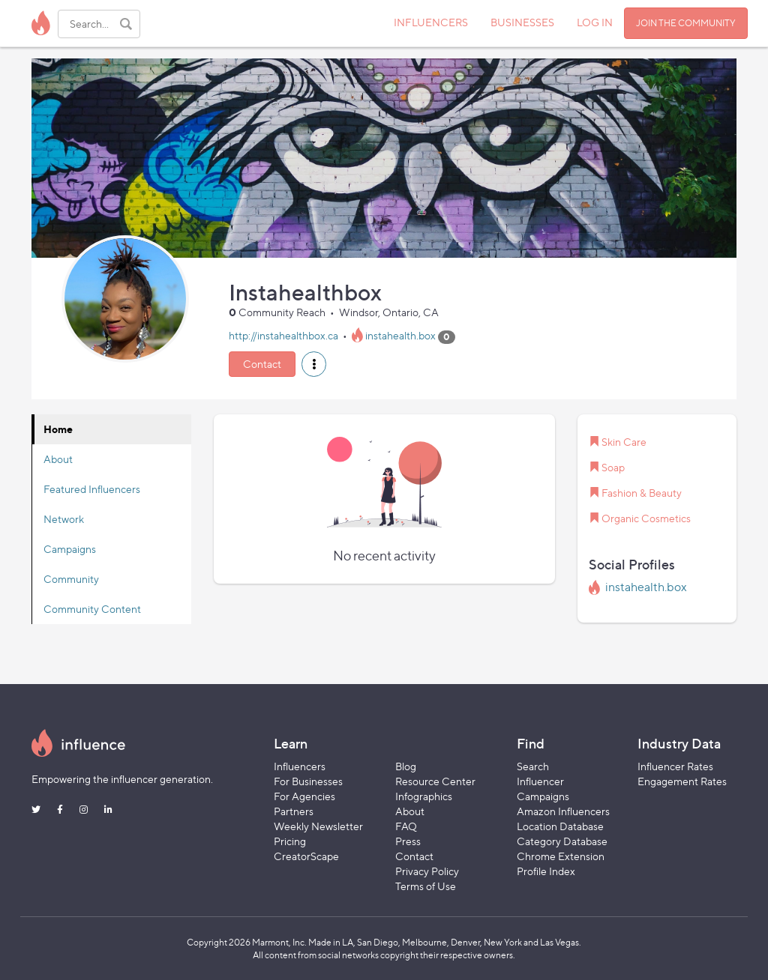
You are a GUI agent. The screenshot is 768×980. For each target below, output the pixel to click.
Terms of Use (425, 886)
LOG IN (595, 22)
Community (71, 578)
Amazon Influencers (563, 811)
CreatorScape (306, 856)
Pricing (290, 841)
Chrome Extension (560, 856)
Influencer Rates (675, 766)
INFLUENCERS (431, 22)
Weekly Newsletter (318, 826)
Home (58, 429)
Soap (613, 467)
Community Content (92, 608)
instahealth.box (400, 336)
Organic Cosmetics (646, 518)
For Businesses (308, 781)
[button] (314, 364)
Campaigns (70, 548)
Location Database (560, 826)
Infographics (423, 796)
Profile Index (546, 871)
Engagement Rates (682, 781)
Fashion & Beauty (642, 492)
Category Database (562, 841)
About (58, 459)
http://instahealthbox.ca (283, 336)
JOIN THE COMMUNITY (686, 22)
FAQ (406, 826)
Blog (405, 766)
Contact (262, 363)
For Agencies (304, 796)
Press (408, 841)
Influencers (300, 766)
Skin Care (624, 441)
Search (533, 766)
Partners (294, 811)
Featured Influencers (92, 489)
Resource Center (435, 781)
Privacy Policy (427, 871)
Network (64, 518)
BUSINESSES (522, 22)
